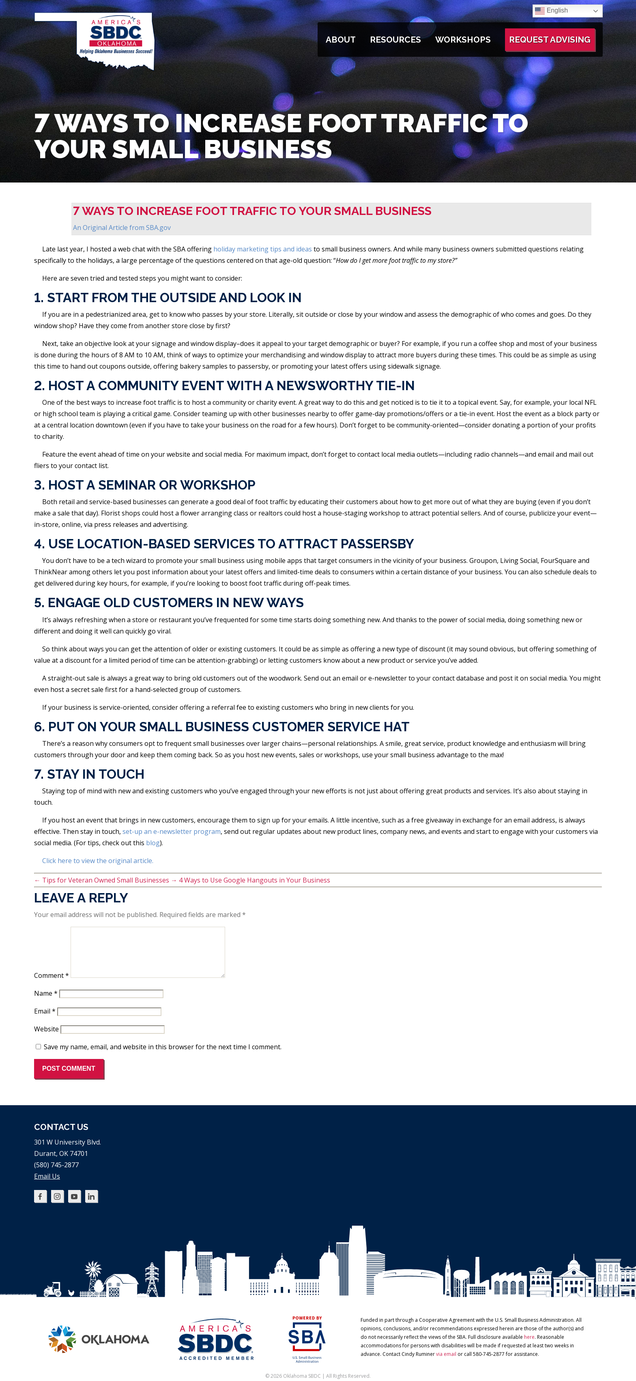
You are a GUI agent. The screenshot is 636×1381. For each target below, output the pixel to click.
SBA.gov (158, 227)
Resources (395, 39)
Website (46, 1038)
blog (153, 842)
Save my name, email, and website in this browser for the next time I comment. (162, 1056)
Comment (51, 985)
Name (46, 1003)
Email (45, 1020)
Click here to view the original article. (97, 860)
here (529, 1346)
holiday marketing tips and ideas (262, 249)
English (551, 11)
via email (446, 1363)
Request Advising (550, 39)
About (341, 39)
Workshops (463, 39)
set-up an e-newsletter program (171, 831)
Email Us (47, 1185)
